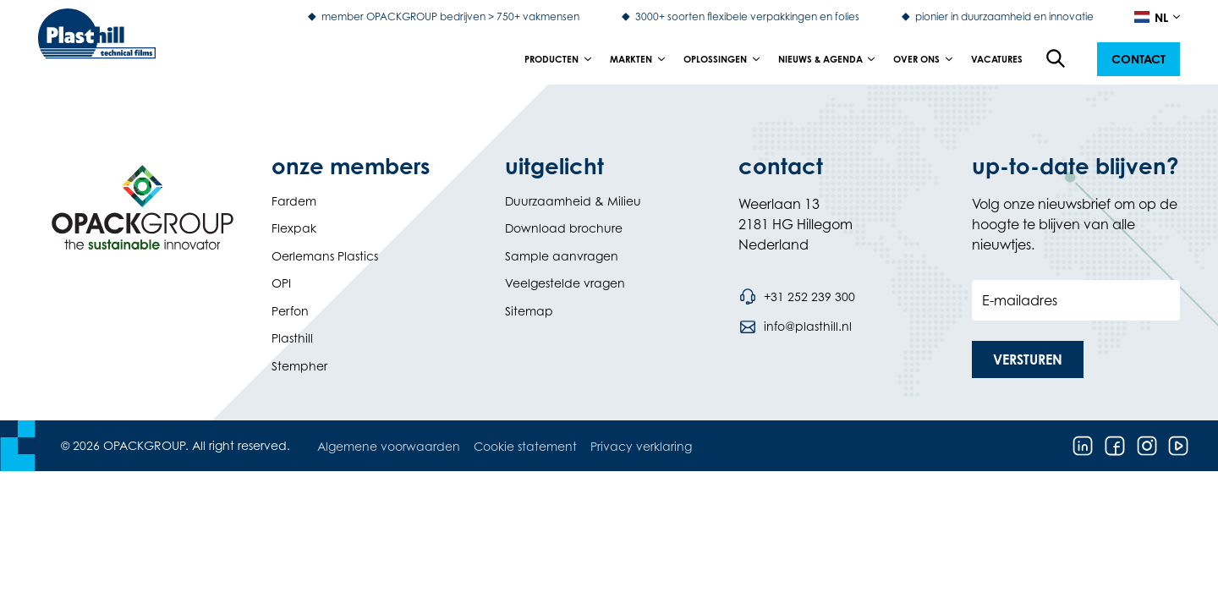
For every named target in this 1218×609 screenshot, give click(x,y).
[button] (1138, 59)
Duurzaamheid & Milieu (573, 201)
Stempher (299, 366)
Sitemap (529, 311)
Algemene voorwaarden (388, 446)
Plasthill (292, 338)
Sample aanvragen (561, 256)
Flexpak (294, 228)
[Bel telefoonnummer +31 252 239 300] (796, 296)
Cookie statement (525, 446)
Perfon (290, 311)
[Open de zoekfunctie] (1056, 59)
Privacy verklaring (641, 446)
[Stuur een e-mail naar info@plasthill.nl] (795, 326)
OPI (281, 283)
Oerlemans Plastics (325, 256)
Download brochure (564, 228)
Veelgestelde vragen (565, 283)
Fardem (294, 201)
